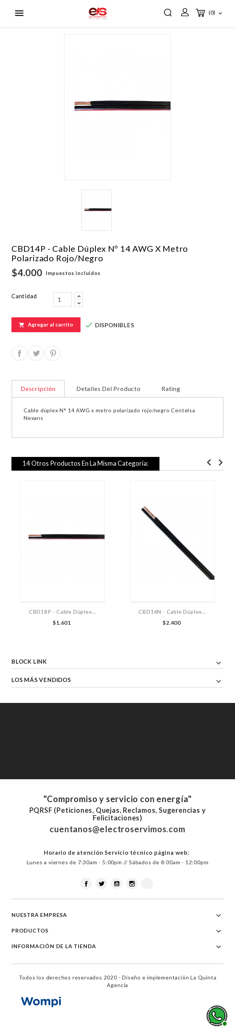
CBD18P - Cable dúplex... (62, 611)
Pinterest (52, 353)
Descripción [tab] (38, 388)
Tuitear (36, 353)
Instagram (131, 883)
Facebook (86, 883)
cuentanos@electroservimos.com (117, 829)
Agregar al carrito (46, 324)
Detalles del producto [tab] (108, 388)
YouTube (116, 883)
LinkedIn (147, 883)
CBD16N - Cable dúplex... (172, 611)
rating (170, 388)
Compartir (19, 353)
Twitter (101, 883)
